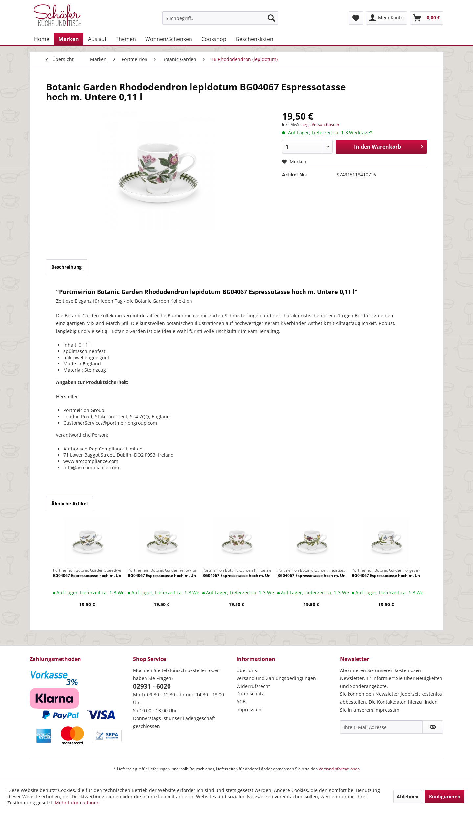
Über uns (246, 670)
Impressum (248, 709)
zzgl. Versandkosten (321, 124)
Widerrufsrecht (253, 686)
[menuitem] (220, 18)
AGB (241, 701)
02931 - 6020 (152, 686)
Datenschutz (250, 694)
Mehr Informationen (77, 803)
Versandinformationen (339, 769)
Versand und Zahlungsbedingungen (276, 678)
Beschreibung (66, 267)
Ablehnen (407, 796)
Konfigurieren (444, 796)
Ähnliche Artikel (69, 503)
